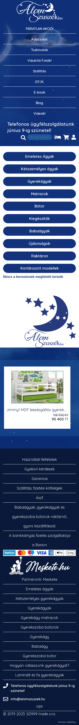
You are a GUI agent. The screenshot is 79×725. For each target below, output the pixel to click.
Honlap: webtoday (67, 722)
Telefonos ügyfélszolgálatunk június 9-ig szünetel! (40, 127)
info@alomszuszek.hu (28, 699)
